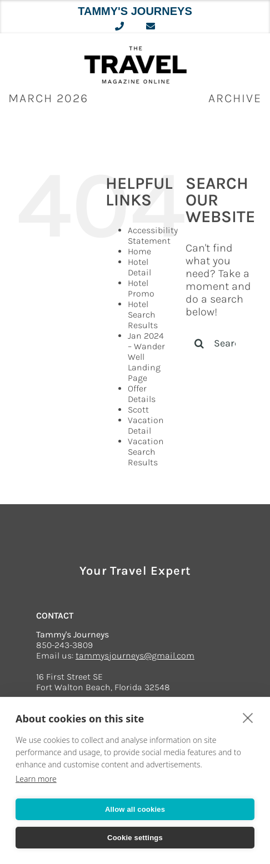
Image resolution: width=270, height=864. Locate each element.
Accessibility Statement (153, 235)
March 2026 (48, 98)
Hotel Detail (139, 267)
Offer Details (142, 393)
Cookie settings (135, 837)
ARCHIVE (235, 98)
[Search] (199, 343)
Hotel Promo (141, 288)
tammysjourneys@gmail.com (135, 655)
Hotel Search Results (143, 314)
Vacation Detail (146, 425)
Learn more (36, 778)
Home (139, 251)
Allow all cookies (135, 809)
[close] (248, 717)
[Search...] (219, 343)
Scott (138, 409)
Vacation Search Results (146, 452)
